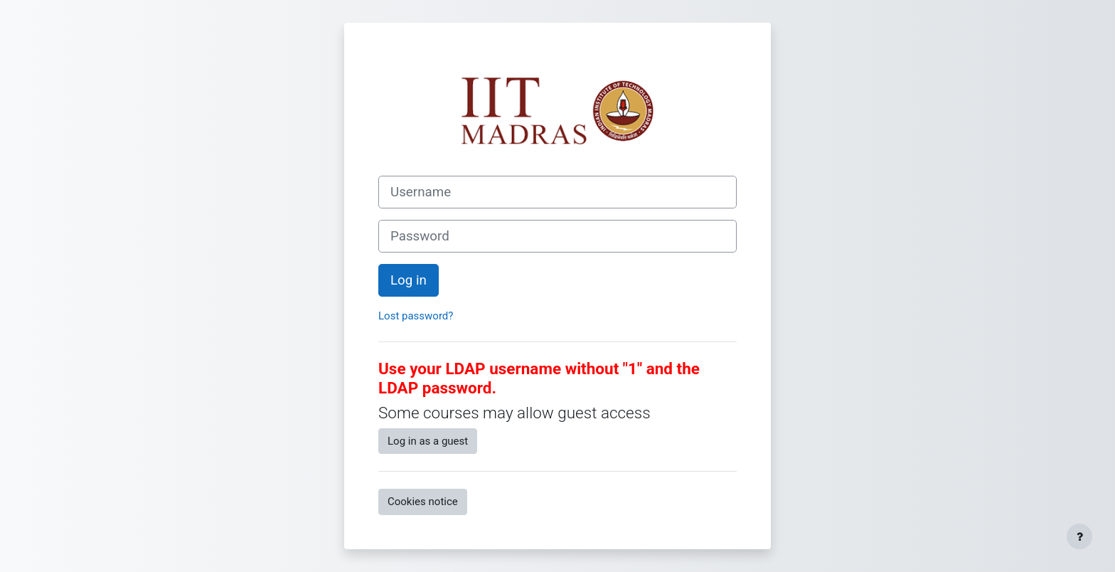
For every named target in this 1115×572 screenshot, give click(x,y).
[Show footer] (1079, 536)
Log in (408, 280)
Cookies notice (423, 501)
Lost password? (415, 315)
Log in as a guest (428, 441)
